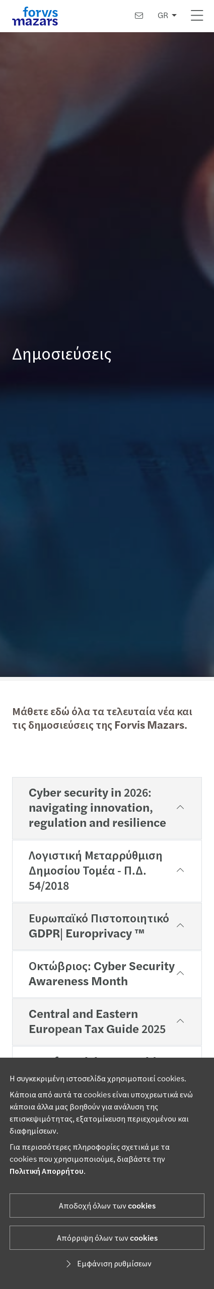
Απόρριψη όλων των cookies (107, 1238)
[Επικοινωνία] (139, 16)
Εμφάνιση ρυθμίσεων (107, 1263)
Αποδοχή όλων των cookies (107, 1206)
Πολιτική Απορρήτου (47, 1171)
